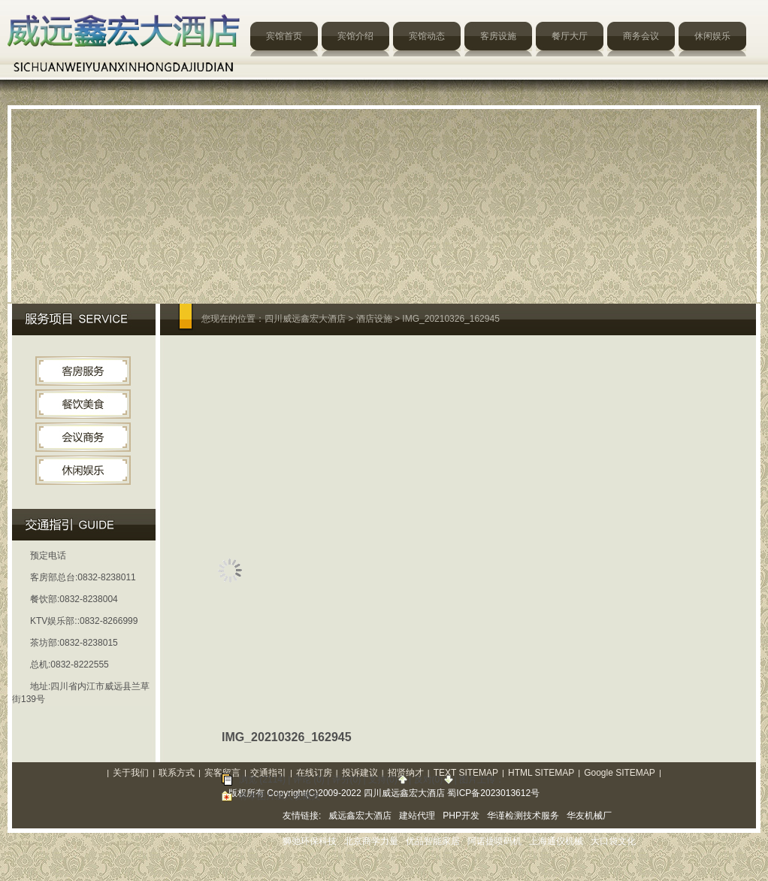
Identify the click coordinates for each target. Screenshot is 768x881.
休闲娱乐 (712, 36)
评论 (302, 779)
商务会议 (641, 36)
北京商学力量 (371, 841)
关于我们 (131, 772)
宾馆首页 (284, 36)
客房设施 (498, 36)
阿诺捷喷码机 (494, 841)
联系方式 (177, 772)
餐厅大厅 (570, 36)
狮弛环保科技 (310, 841)
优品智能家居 (433, 841)
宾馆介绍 (355, 36)
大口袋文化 (613, 841)
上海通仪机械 (556, 841)
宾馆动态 (427, 36)
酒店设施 (374, 318)
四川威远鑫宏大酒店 (305, 318)
